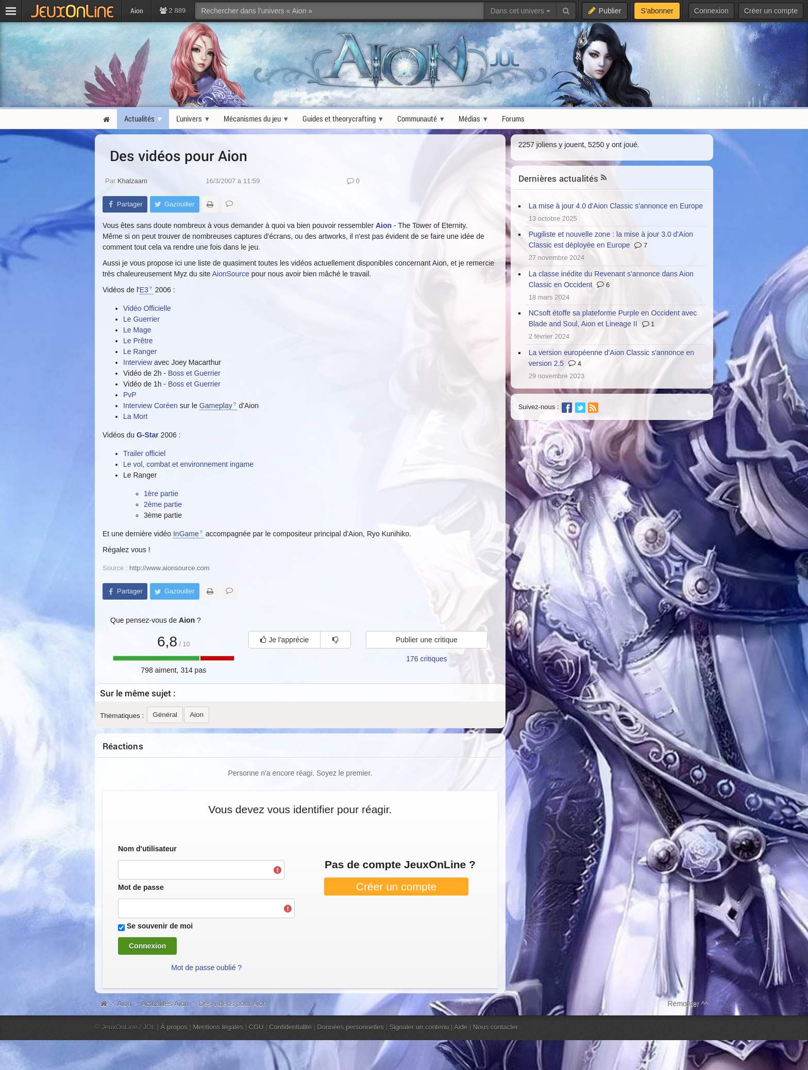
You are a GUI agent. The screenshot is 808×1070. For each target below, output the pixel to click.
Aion (384, 225)
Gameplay (215, 405)
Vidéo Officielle (147, 308)
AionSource (230, 274)
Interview (138, 362)
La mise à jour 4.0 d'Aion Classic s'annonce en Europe (616, 206)
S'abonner (657, 11)
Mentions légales (218, 1027)
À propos (174, 1027)
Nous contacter (495, 1027)
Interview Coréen (150, 405)
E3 (144, 290)
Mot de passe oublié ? (206, 967)
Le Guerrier (141, 319)
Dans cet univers (520, 11)
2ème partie (163, 504)
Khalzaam (132, 181)
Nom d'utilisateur (147, 849)
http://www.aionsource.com (169, 568)
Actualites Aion (165, 1003)
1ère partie (161, 493)
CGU (256, 1027)
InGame (186, 534)
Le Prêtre (138, 341)
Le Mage (137, 330)
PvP (130, 395)
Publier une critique (427, 640)
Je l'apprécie (284, 640)
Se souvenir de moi (160, 926)
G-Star (148, 435)
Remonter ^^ (688, 1003)
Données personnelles (350, 1027)
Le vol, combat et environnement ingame (188, 464)
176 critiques (426, 659)
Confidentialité (290, 1027)
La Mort (135, 416)
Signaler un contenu (419, 1027)
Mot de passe (141, 887)
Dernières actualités (558, 178)
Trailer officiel (144, 453)
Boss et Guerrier (194, 373)
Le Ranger (140, 351)
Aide (460, 1027)
